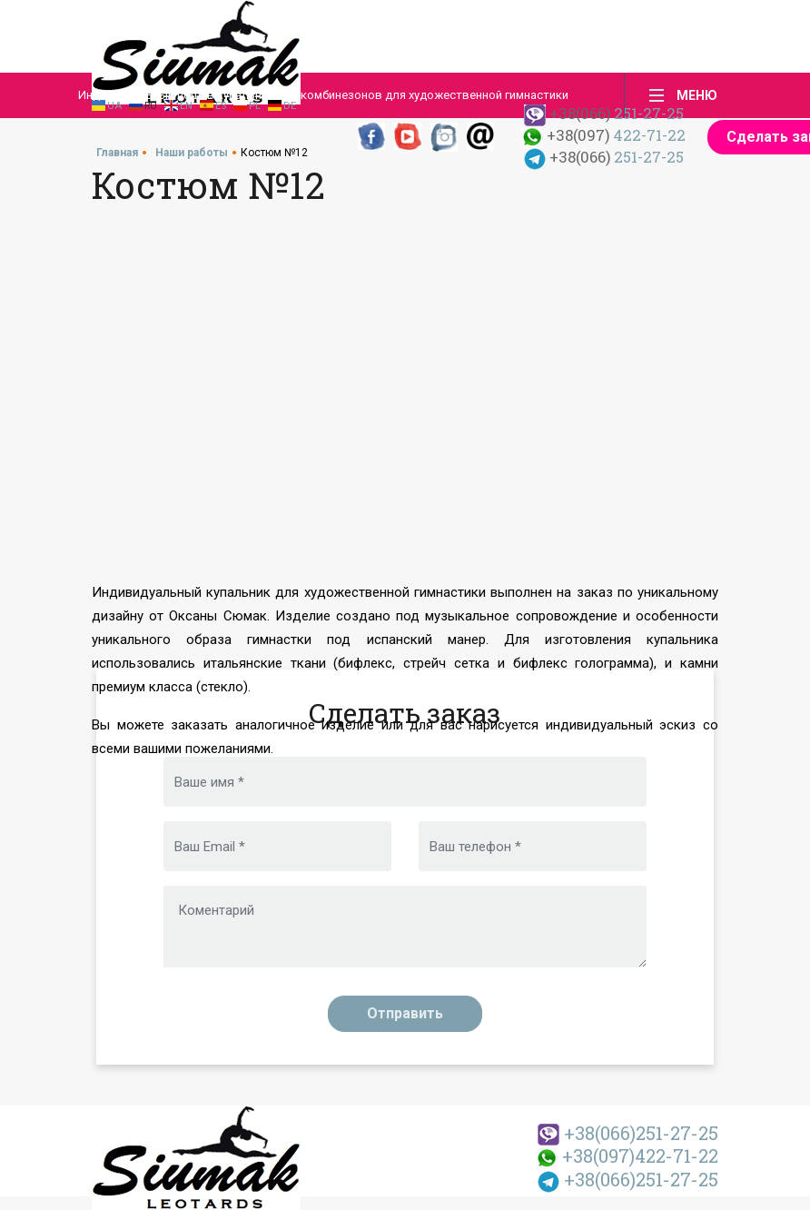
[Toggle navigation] (678, 95)
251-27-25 (628, 1133)
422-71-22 (603, 134)
